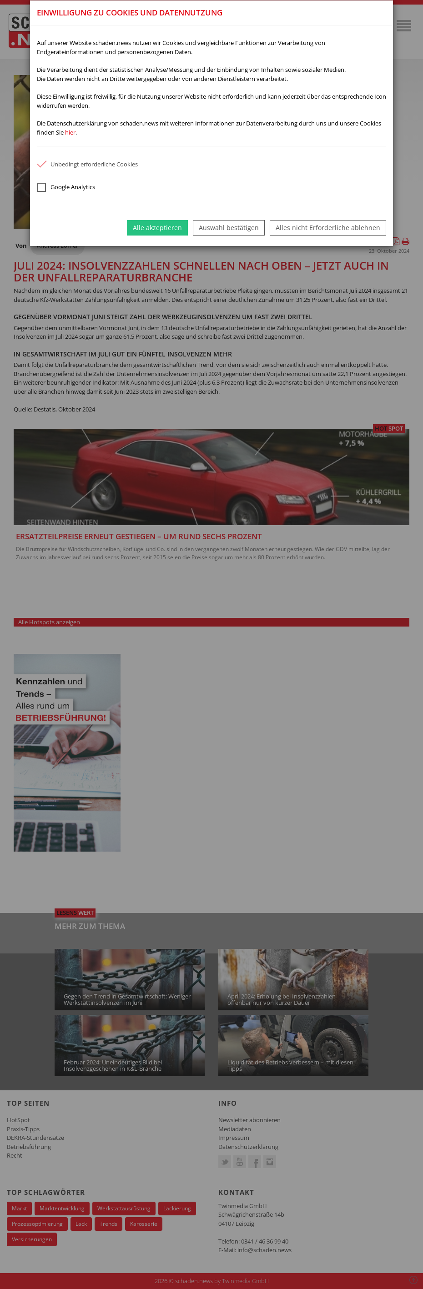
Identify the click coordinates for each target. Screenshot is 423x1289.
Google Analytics (66, 187)
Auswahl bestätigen (229, 227)
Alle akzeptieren (157, 227)
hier (70, 132)
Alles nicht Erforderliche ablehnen (328, 227)
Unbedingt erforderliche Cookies (87, 164)
